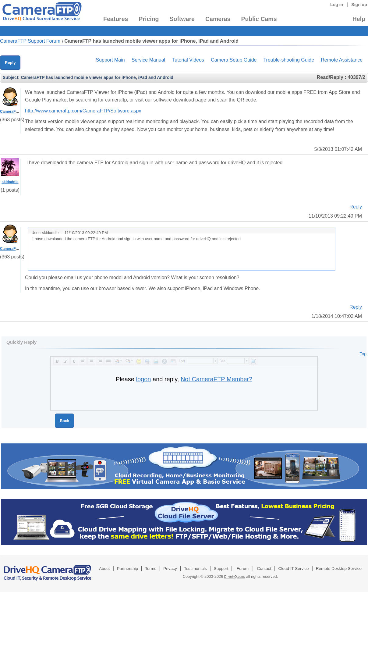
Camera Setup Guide (234, 59)
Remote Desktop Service (339, 568)
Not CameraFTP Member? (216, 379)
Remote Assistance (342, 59)
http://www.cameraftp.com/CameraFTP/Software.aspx (83, 110)
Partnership (127, 568)
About (104, 568)
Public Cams (259, 19)
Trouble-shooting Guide (288, 59)
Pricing (149, 19)
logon (143, 379)
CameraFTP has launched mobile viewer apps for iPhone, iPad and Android (151, 41)
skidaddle (10, 182)
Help (358, 19)
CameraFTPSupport (17, 111)
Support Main (110, 59)
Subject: (11, 77)
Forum (243, 568)
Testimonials (195, 568)
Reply (10, 62)
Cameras (217, 19)
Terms (150, 568)
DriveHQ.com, (234, 576)
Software (182, 19)
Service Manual (148, 59)
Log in (336, 4)
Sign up (359, 4)
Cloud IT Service (293, 568)
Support (221, 568)
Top (362, 353)
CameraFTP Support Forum (30, 41)
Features (115, 19)
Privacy (170, 568)
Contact (264, 568)
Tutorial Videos (188, 59)
